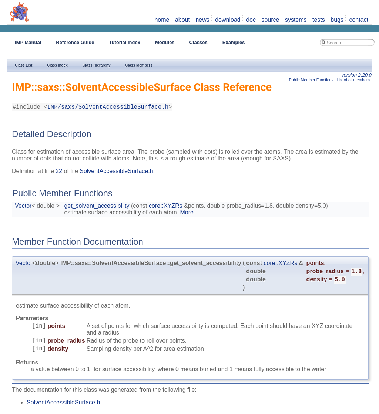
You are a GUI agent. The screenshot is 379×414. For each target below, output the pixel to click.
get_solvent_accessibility (96, 207)
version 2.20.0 (356, 75)
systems (296, 20)
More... (189, 214)
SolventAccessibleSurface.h (116, 172)
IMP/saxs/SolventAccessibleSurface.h (107, 108)
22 (59, 172)
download (228, 20)
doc (251, 20)
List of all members (353, 80)
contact (358, 20)
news (202, 20)
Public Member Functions (311, 80)
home (161, 20)
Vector (23, 207)
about (182, 20)
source (270, 20)
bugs (337, 20)
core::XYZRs (165, 207)
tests (318, 20)
